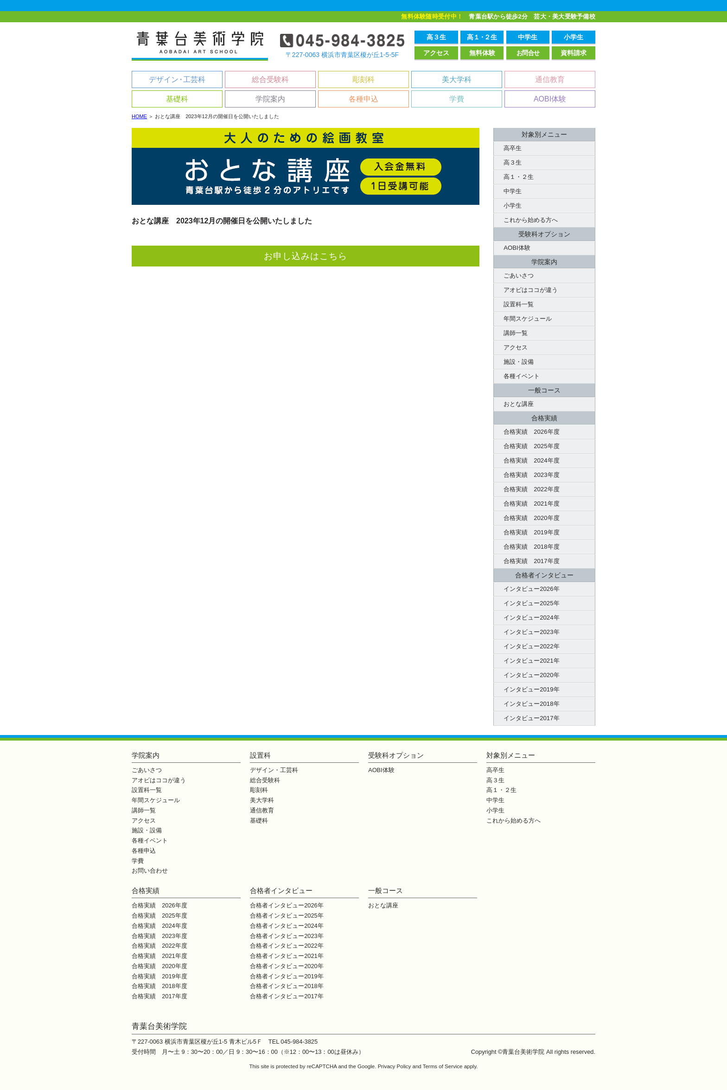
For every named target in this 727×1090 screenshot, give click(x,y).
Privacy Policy (394, 1066)
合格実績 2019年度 (531, 532)
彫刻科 (363, 79)
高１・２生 (519, 176)
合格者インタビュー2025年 (286, 915)
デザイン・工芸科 (274, 770)
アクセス (436, 53)
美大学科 (457, 79)
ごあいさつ (519, 275)
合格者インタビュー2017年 (286, 996)
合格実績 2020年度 (531, 517)
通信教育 (550, 79)
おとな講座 (519, 403)
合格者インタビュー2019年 (286, 976)
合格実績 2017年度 (531, 561)
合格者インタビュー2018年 (286, 985)
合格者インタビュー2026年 (286, 905)
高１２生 (482, 37)
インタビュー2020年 (531, 675)
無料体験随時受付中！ (432, 16)
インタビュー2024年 (531, 617)
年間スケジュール (528, 318)
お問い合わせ (150, 870)
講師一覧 (516, 333)
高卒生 (513, 148)
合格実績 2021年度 (531, 503)
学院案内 (270, 99)
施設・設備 (519, 361)
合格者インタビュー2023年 (286, 935)
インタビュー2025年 (531, 603)
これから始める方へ (531, 219)
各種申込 (363, 99)
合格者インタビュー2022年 (286, 945)
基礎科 (177, 99)
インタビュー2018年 (531, 703)
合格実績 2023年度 (531, 474)
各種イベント (522, 376)
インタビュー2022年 (531, 646)
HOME (139, 116)
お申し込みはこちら (305, 256)
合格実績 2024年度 (531, 460)
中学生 (527, 37)
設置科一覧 (519, 304)
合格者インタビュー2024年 (286, 925)
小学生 (573, 37)
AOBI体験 (550, 99)
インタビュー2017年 (531, 718)
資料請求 (574, 53)
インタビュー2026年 (531, 588)
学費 (456, 99)
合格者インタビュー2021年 (286, 955)
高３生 (436, 37)
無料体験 (482, 53)
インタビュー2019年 (531, 689)
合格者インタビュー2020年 (286, 966)
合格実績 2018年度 (531, 546)
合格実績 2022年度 (531, 489)
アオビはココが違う (531, 289)
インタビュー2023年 (531, 631)
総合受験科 (270, 79)
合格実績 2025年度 (531, 446)
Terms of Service (443, 1066)
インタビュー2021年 (531, 660)
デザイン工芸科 (177, 79)
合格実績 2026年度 (531, 431)
